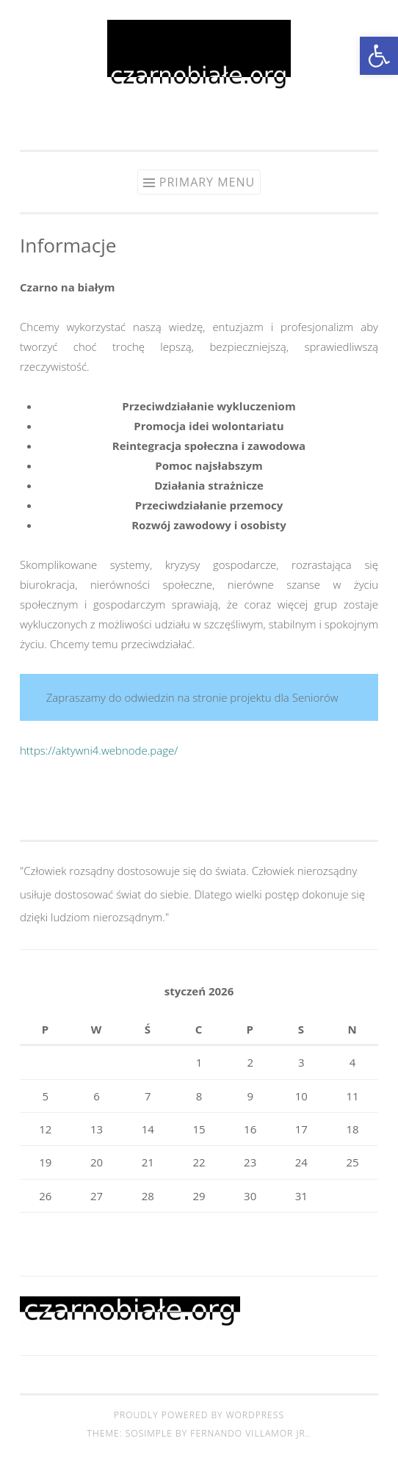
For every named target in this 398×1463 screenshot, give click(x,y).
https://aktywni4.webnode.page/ (99, 750)
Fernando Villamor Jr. (249, 1433)
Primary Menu (207, 182)
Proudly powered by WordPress (199, 1415)
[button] (379, 56)
